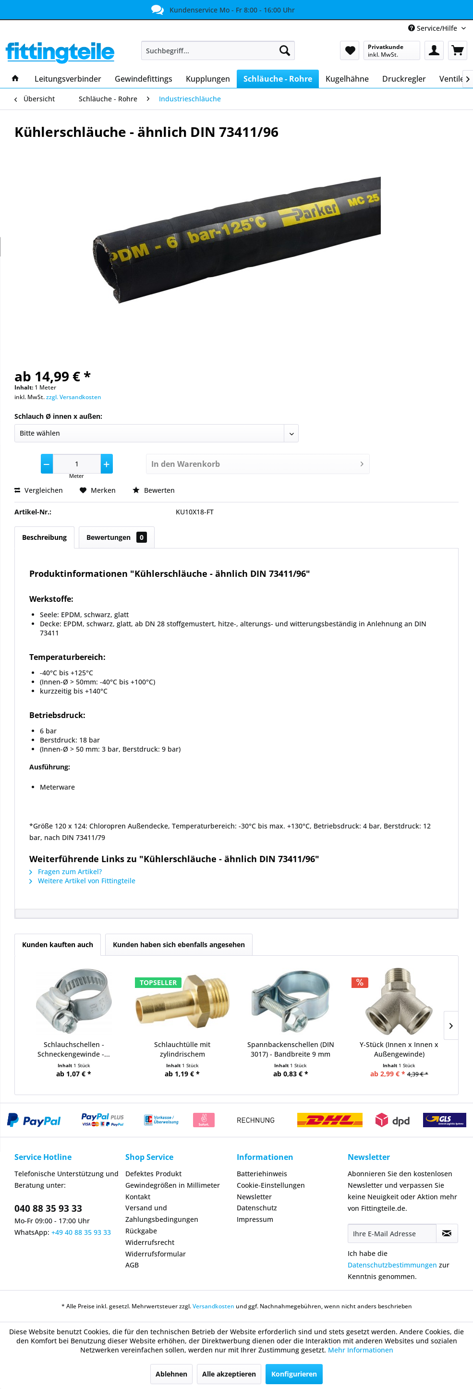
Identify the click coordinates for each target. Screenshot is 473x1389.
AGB (132, 1264)
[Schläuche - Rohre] (278, 79)
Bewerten (154, 490)
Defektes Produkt (153, 1173)
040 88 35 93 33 (48, 1208)
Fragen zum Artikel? (65, 871)
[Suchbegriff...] (218, 50)
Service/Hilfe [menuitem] (433, 28)
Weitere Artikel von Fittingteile (82, 880)
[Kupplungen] (208, 79)
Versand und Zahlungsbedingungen (161, 1213)
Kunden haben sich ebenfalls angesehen (179, 944)
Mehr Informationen (360, 1349)
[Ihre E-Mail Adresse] (392, 1233)
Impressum (255, 1219)
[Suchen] (285, 50)
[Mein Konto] (434, 50)
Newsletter (254, 1196)
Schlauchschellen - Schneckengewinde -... (73, 1049)
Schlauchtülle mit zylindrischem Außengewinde (182, 1049)
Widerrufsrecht (149, 1242)
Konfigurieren (294, 1373)
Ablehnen (171, 1373)
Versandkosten (213, 1306)
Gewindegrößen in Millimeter (172, 1185)
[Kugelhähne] (347, 79)
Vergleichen (38, 490)
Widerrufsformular (155, 1253)
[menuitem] (218, 50)
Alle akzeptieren (229, 1373)
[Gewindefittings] (143, 79)
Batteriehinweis (262, 1173)
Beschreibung (44, 537)
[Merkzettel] (349, 50)
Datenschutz (257, 1207)
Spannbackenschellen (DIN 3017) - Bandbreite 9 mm (290, 1049)
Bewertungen (116, 537)
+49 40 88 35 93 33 (81, 1232)
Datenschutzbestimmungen (392, 1264)
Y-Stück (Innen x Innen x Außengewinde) (399, 1049)
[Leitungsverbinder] (68, 79)
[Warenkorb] (457, 50)
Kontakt (137, 1196)
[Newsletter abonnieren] (447, 1233)
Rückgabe (141, 1230)
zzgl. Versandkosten (73, 397)
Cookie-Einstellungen (271, 1185)
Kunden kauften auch (57, 944)
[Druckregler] (404, 79)
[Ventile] (452, 79)
